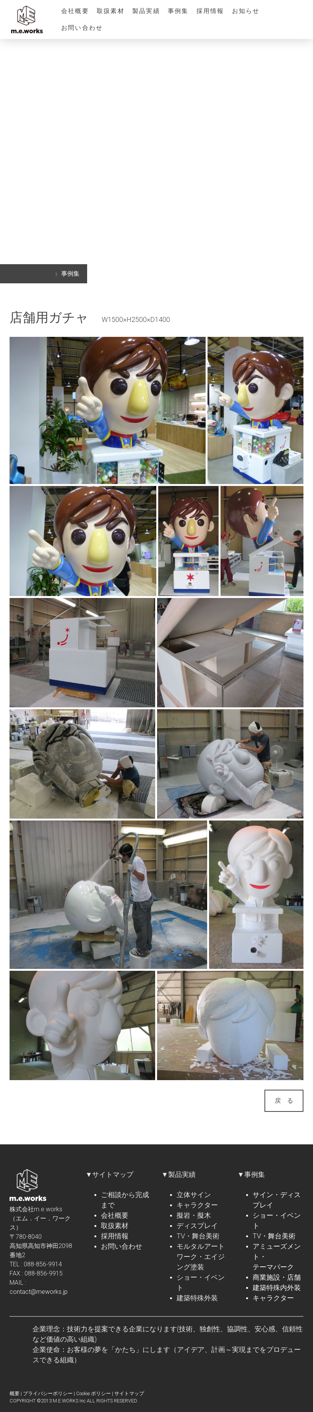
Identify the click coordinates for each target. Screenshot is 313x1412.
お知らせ (246, 11)
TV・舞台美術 (198, 1236)
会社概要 (75, 11)
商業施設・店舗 (277, 1277)
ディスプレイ (197, 1226)
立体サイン (194, 1195)
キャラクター (197, 1205)
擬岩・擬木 (194, 1215)
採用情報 (210, 11)
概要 (14, 1393)
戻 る (284, 1100)
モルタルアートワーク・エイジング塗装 (201, 1256)
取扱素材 (111, 11)
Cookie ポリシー (93, 1393)
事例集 (178, 11)
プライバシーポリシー (48, 1393)
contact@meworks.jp (39, 1291)
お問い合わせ (82, 27)
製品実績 (146, 11)
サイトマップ (129, 1393)
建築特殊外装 (197, 1298)
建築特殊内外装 (277, 1288)
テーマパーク (273, 1267)
